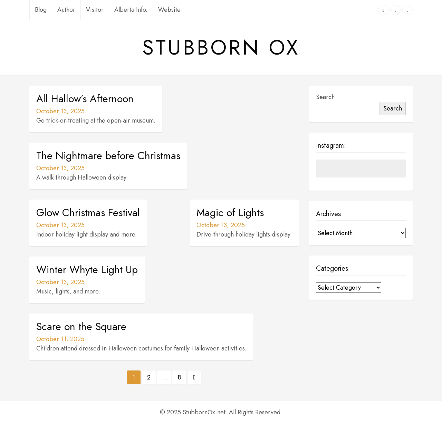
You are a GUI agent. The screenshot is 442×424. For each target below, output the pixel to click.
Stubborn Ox (221, 47)
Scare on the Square (81, 326)
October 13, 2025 (60, 111)
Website (169, 9)
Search (325, 97)
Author (66, 9)
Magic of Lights (230, 212)
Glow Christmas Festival (88, 212)
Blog (41, 9)
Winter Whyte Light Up (87, 269)
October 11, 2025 (60, 339)
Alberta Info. (130, 9)
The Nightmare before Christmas (108, 156)
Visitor (95, 9)
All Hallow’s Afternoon (85, 99)
